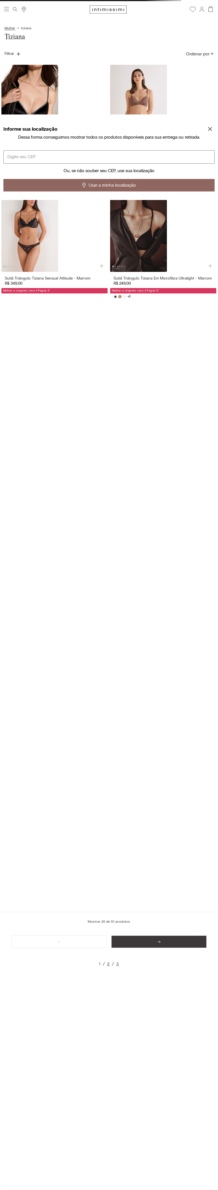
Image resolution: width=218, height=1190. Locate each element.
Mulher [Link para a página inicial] (10, 28)
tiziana (26, 28)
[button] (201, 9)
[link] (99, 963)
